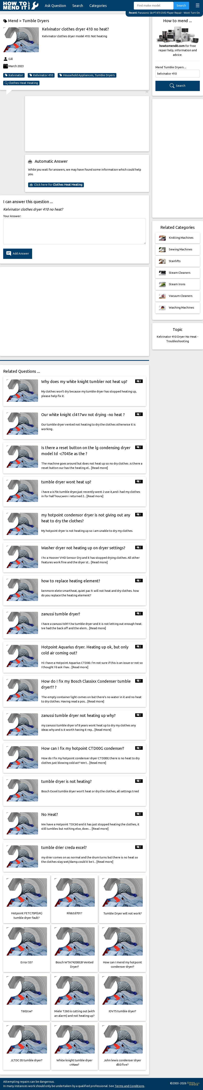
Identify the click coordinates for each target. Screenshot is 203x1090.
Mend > (12, 20)
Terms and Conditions (129, 1086)
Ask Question (55, 6)
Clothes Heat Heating (21, 83)
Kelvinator (14, 75)
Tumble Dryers (35, 20)
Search (77, 6)
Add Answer (17, 253)
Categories (98, 6)
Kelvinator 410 (41, 75)
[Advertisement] (87, 123)
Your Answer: (12, 216)
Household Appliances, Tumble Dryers (87, 75)
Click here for (56, 184)
